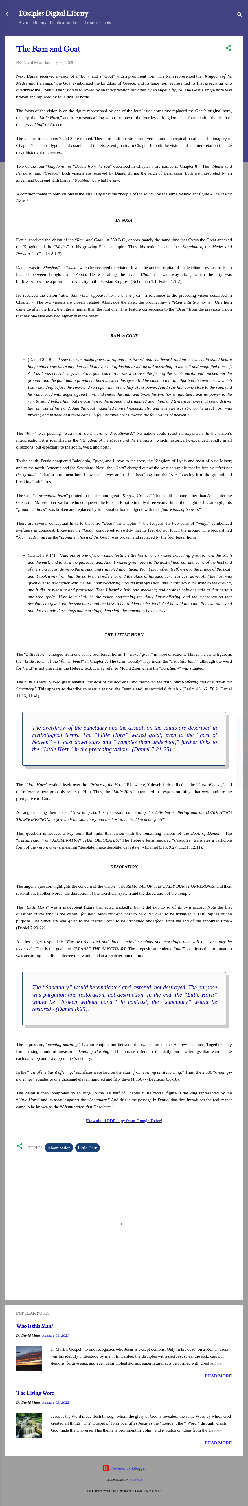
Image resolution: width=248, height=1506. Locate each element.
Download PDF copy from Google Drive (124, 1120)
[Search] (239, 16)
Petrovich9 (135, 1479)
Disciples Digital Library (53, 13)
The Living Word (35, 1393)
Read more (218, 1376)
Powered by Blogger (124, 1468)
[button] (228, 48)
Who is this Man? (34, 1326)
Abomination (58, 1148)
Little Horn (87, 1148)
